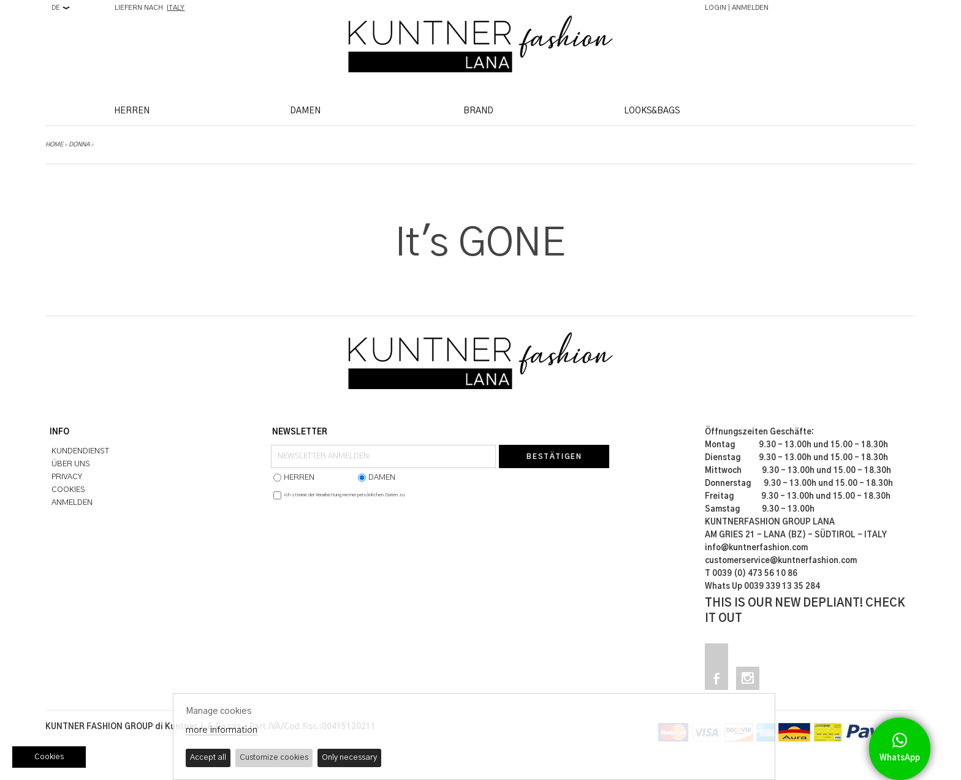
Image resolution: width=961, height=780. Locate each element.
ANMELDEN (750, 7)
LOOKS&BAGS (652, 111)
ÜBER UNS (70, 464)
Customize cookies (274, 758)
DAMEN (305, 111)
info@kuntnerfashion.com (756, 548)
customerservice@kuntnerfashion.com (781, 561)
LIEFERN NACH (149, 7)
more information (221, 730)
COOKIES (68, 490)
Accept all (208, 758)
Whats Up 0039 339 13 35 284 (762, 587)
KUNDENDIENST (80, 451)
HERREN (132, 111)
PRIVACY (66, 477)
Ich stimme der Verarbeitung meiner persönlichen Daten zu (344, 495)
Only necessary (349, 758)
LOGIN (715, 7)
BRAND (478, 111)
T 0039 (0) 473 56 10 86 (751, 574)
